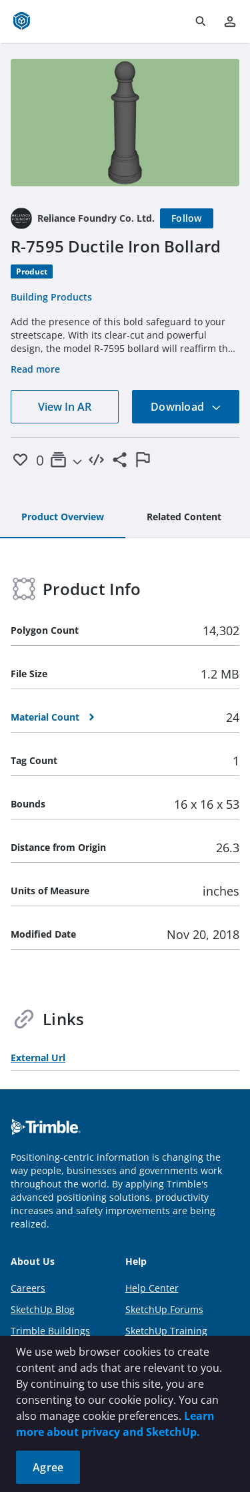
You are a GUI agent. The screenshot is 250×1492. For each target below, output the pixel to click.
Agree (48, 1467)
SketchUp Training (166, 1330)
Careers (28, 1288)
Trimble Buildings (50, 1330)
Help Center (152, 1288)
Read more (35, 369)
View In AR (64, 406)
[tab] (62, 517)
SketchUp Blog (43, 1309)
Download (186, 406)
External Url (38, 1057)
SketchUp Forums (164, 1309)
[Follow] (186, 218)
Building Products (51, 297)
